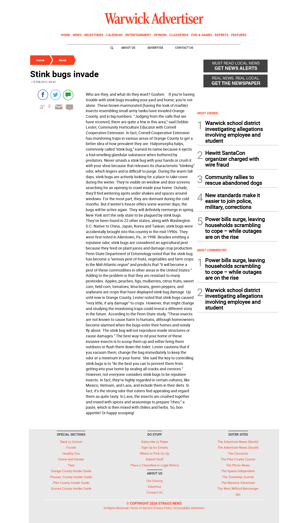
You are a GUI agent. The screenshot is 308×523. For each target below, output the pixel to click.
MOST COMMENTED (211, 250)
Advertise (155, 48)
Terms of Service (141, 508)
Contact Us (184, 48)
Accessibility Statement (189, 508)
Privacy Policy (163, 508)
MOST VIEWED (207, 113)
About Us (128, 48)
